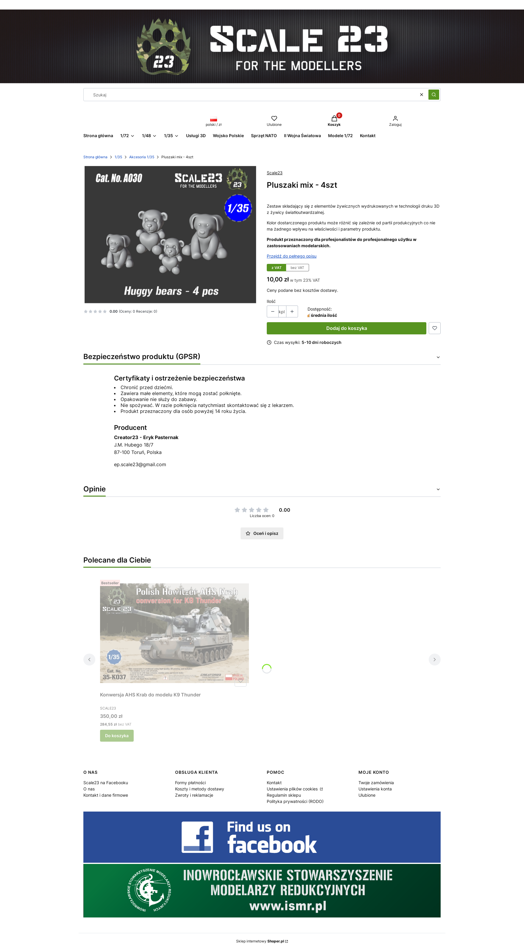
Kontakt (274, 782)
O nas (89, 788)
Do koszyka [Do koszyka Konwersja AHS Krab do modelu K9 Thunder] (117, 735)
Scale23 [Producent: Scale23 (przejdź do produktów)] (275, 172)
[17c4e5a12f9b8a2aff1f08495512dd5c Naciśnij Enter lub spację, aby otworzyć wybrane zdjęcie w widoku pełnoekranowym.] (170, 234)
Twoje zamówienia (376, 782)
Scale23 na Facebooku (105, 782)
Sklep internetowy (260, 941)
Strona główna (95, 157)
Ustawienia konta (375, 788)
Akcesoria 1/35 (141, 157)
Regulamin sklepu (284, 795)
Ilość (271, 301)
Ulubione (366, 795)
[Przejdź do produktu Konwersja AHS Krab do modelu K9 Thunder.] (174, 633)
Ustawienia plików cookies (293, 788)
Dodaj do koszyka (346, 328)
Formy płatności (190, 782)
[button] (433, 95)
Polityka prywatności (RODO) (295, 801)
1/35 (118, 157)
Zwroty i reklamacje (194, 795)
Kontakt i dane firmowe (105, 795)
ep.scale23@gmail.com (140, 464)
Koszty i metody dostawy (199, 788)
